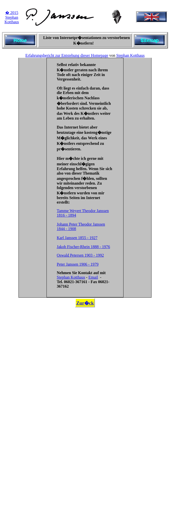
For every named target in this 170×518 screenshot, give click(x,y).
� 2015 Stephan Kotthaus (11, 17)
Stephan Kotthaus (130, 55)
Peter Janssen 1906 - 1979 (77, 264)
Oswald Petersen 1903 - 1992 (80, 255)
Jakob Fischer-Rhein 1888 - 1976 (83, 247)
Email (93, 277)
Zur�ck (85, 303)
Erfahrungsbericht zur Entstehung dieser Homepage (67, 55)
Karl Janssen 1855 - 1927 (77, 238)
